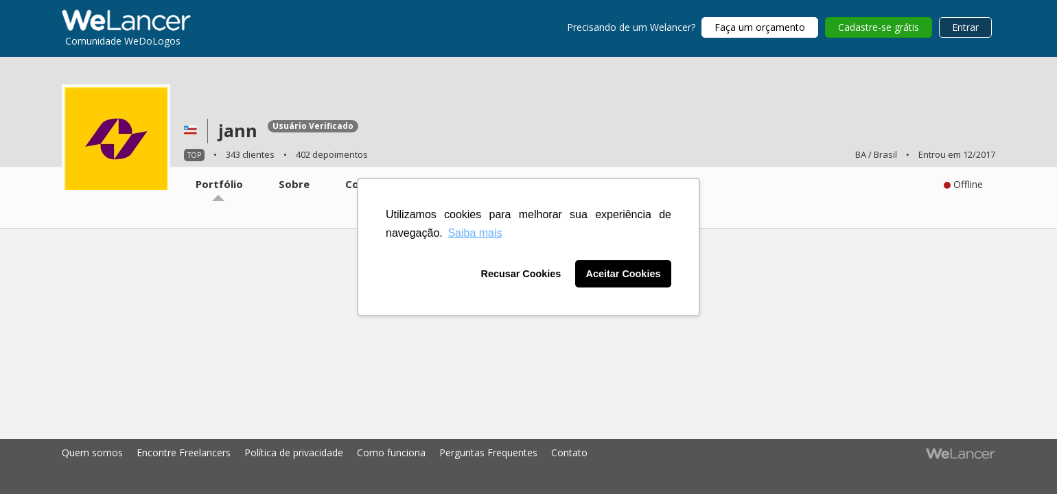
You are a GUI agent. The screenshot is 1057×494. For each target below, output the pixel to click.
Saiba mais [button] (475, 233)
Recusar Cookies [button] (521, 273)
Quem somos (92, 452)
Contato (569, 452)
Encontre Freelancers (184, 452)
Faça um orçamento (760, 27)
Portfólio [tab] (219, 184)
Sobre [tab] (294, 184)
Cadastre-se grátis (878, 27)
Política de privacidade (293, 452)
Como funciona (391, 452)
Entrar (965, 27)
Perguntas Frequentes (488, 452)
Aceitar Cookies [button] (623, 273)
